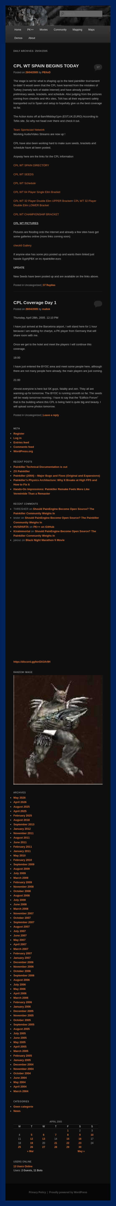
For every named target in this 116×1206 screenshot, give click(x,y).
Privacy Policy (37, 1192)
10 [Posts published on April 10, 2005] (92, 1134)
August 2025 (21, 806)
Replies (49, 285)
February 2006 (22, 1002)
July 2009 (19, 873)
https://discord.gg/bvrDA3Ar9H (31, 661)
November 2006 (23, 966)
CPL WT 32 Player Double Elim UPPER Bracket (42, 200)
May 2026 (19, 797)
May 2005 (19, 1042)
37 (97, 67)
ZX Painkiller (21, 471)
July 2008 (19, 900)
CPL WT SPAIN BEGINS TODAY (46, 65)
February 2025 (22, 815)
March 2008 (20, 908)
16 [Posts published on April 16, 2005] (79, 1138)
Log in (17, 438)
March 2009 (20, 877)
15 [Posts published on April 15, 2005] (67, 1138)
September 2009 (23, 864)
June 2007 (20, 935)
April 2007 (19, 944)
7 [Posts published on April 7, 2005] (56, 1134)
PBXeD (46, 72)
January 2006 (22, 1006)
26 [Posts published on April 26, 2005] (31, 1147)
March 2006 (20, 997)
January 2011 (22, 851)
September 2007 (23, 922)
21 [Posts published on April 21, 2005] (55, 1143)
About (32, 38)
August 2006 (21, 979)
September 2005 (23, 1024)
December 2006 (23, 962)
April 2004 (19, 1086)
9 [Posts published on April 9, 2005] (80, 1134)
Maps (91, 29)
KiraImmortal (21, 531)
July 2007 (19, 931)
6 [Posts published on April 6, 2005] (43, 1134)
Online (23, 1166)
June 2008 (20, 904)
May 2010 (19, 855)
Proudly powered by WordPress (68, 1192)
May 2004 (19, 1082)
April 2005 (19, 1046)
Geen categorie (23, 1106)
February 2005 (22, 1055)
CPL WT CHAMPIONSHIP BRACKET (36, 214)
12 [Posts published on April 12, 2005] (31, 1138)
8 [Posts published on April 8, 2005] (68, 1134)
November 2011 (23, 833)
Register (18, 433)
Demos (18, 38)
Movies (44, 29)
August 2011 (21, 837)
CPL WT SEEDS (23, 174)
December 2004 (23, 1064)
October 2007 (22, 917)
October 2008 (22, 891)
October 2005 (22, 1020)
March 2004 (20, 1091)
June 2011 (20, 842)
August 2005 (21, 1028)
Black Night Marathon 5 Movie (45, 540)
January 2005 (22, 1060)
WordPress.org (23, 451)
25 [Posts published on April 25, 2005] (19, 1147)
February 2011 (22, 846)
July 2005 (19, 1033)
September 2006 (23, 975)
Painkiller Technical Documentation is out (40, 466)
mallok (46, 309)
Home (17, 29)
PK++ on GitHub (43, 526)
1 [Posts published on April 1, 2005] (68, 1130)
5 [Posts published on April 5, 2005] (31, 1134)
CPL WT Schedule (24, 183)
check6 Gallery (22, 245)
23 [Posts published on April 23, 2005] (79, 1143)
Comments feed (23, 446)
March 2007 (20, 949)
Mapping (77, 29)
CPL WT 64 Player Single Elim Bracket (36, 192)
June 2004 (20, 1077)
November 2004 (23, 1068)
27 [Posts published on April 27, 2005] (43, 1147)
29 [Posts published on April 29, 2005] (67, 1147)
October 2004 (22, 1073)
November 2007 (23, 913)
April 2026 (19, 802)
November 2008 (23, 886)
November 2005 (23, 1015)
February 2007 (22, 953)
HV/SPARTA (21, 526)
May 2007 (19, 939)
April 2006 (19, 993)
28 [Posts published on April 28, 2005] (55, 1147)
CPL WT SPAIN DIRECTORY (31, 165)
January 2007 (22, 957)
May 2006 (19, 989)
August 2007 (21, 926)
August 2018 (21, 820)
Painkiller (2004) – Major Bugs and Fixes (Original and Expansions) (56, 475)
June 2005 (20, 1037)
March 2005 (20, 1051)
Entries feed (21, 442)
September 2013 (23, 824)
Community (60, 29)
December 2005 (23, 1011)
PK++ (30, 29)
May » (81, 1151)
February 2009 (22, 882)
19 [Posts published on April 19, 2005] (31, 1143)
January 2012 (22, 828)
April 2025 (19, 811)
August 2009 (21, 868)
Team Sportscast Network (28, 129)
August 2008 (21, 895)
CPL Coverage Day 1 (34, 302)
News (17, 1111)
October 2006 (22, 971)
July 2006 (19, 984)
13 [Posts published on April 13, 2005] (43, 1138)
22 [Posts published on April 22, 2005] (67, 1143)
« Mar (30, 1151)
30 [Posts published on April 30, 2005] (79, 1147)
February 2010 (22, 860)
